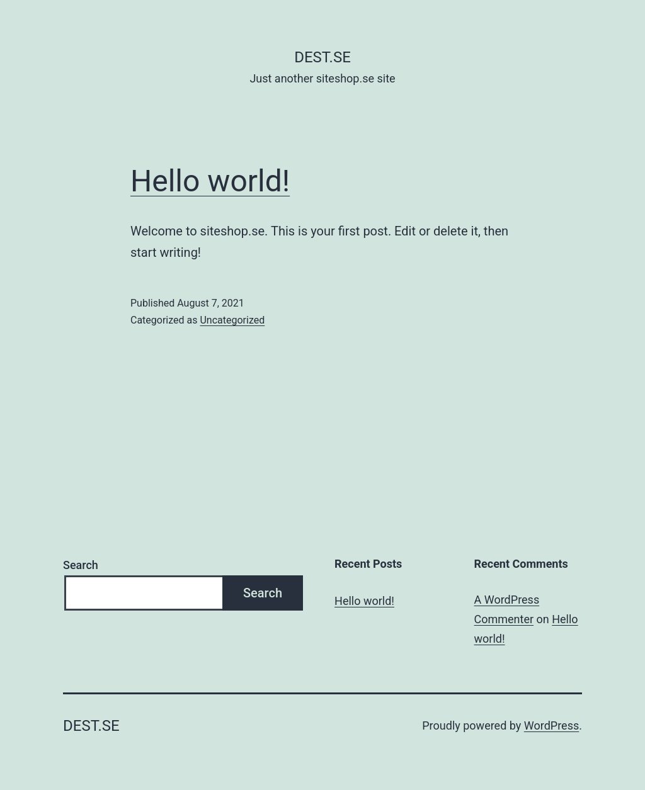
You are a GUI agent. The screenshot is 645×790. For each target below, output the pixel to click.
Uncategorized (232, 320)
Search (80, 565)
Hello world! (210, 181)
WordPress (551, 725)
